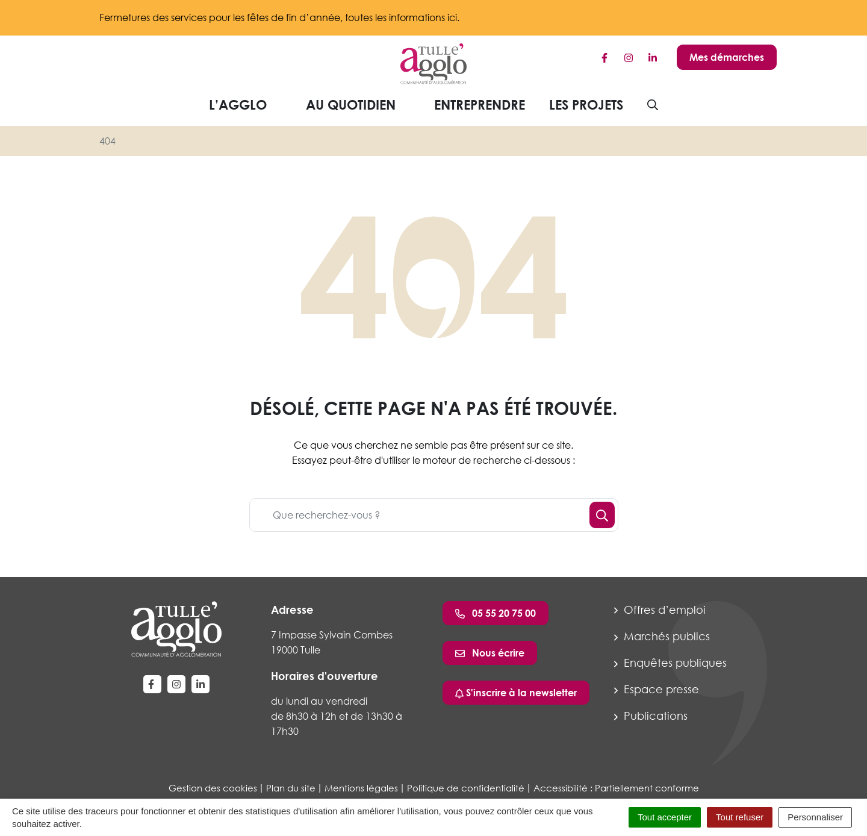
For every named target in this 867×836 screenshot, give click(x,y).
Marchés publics (662, 636)
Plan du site (290, 787)
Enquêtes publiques (670, 662)
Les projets (586, 104)
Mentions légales (361, 787)
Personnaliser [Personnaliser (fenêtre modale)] (815, 817)
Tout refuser (739, 817)
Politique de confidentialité (465, 787)
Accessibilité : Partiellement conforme (616, 787)
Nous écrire (489, 653)
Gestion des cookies (213, 787)
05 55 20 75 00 (495, 613)
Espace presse (656, 689)
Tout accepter (665, 817)
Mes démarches (726, 57)
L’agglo (247, 104)
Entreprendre (479, 104)
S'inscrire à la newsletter (516, 693)
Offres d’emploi (660, 609)
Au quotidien (360, 104)
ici (452, 17)
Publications (651, 715)
